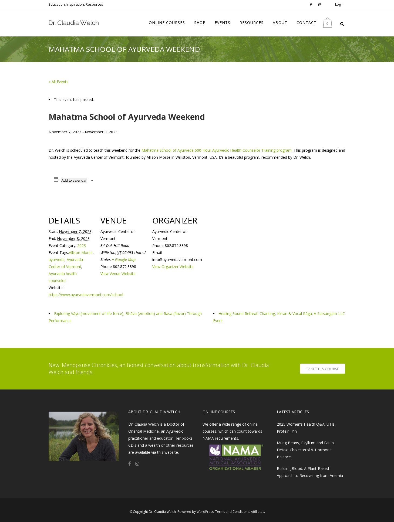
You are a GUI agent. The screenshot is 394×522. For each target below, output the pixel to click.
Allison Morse (81, 252)
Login (339, 4)
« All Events (58, 81)
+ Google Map (124, 259)
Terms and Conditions (232, 511)
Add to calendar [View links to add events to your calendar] (73, 180)
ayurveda (57, 259)
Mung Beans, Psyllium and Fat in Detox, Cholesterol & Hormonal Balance (305, 449)
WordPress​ (205, 511)
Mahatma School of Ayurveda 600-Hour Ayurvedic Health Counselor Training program (217, 150)
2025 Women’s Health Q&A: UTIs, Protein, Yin (306, 428)
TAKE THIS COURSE (322, 369)
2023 (81, 245)
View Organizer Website (173, 266)
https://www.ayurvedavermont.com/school (86, 294)
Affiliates (257, 511)
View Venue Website (118, 273)
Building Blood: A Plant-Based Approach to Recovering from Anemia (310, 472)
